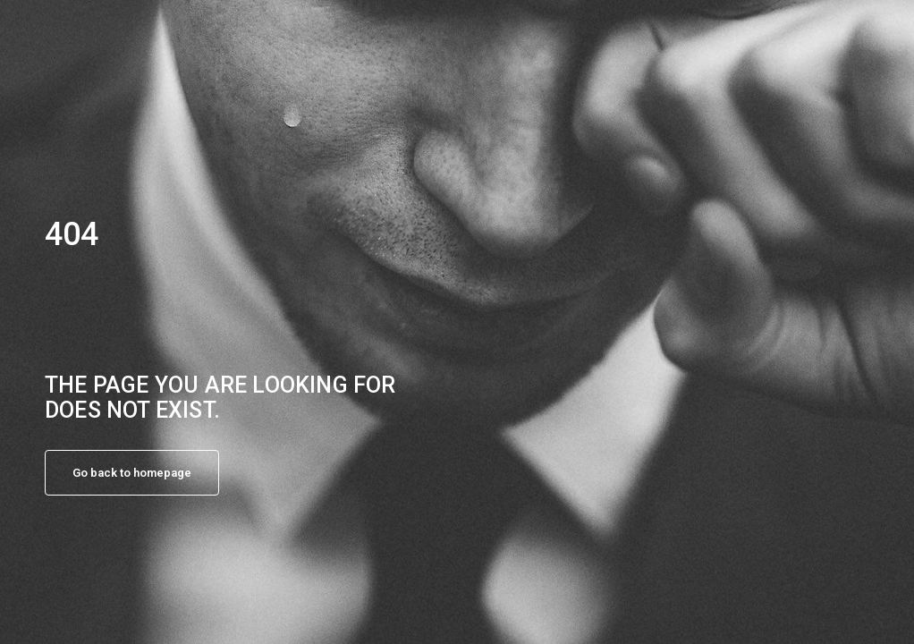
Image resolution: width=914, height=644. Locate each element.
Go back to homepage (131, 472)
